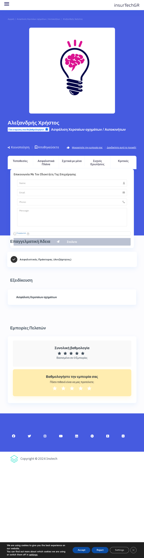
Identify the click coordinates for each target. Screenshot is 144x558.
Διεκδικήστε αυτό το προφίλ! (121, 147)
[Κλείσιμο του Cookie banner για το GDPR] (133, 550)
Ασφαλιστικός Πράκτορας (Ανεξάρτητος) (46, 259)
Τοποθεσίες (20, 160)
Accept (80, 550)
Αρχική (11, 19)
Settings (119, 550)
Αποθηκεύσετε (47, 147)
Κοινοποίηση (19, 147)
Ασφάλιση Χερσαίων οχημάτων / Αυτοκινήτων (38, 19)
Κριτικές (123, 160)
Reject (99, 550)
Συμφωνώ (21, 233)
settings (33, 554)
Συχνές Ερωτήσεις (97, 162)
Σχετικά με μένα (72, 160)
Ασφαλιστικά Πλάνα (46, 162)
